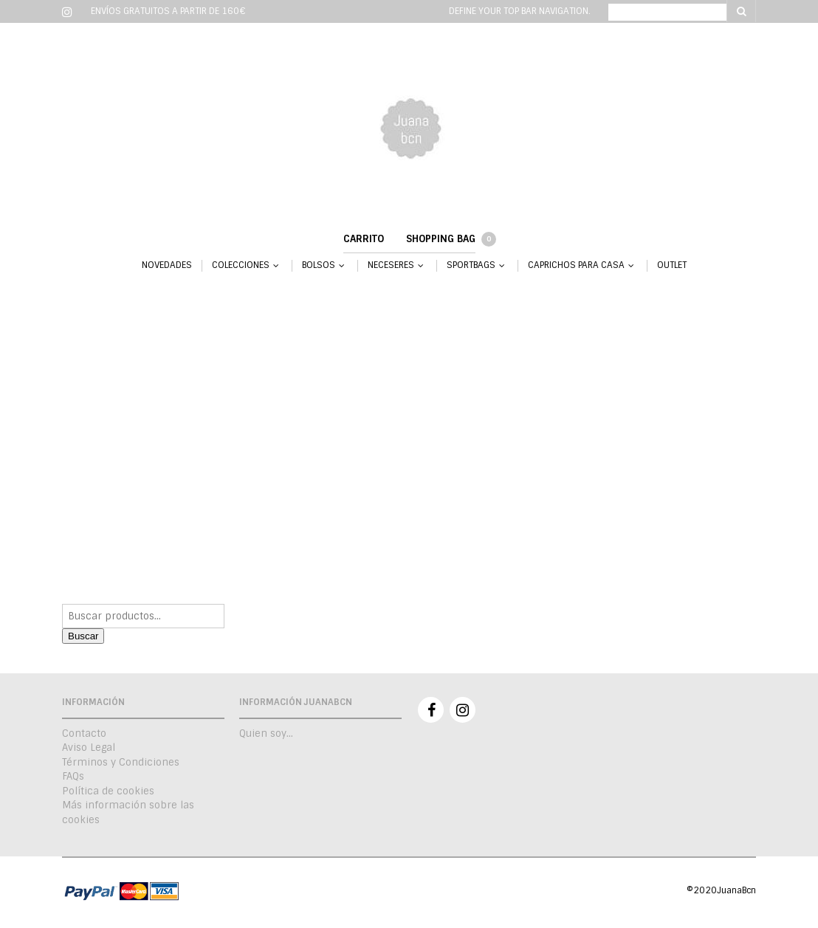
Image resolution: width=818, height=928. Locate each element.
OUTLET (672, 265)
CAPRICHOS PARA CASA (576, 265)
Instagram (462, 709)
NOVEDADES (167, 265)
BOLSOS (318, 265)
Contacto (84, 733)
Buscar (83, 636)
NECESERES (391, 265)
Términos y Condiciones (120, 762)
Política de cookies (108, 791)
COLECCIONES (240, 265)
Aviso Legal (88, 747)
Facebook (430, 709)
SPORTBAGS (471, 265)
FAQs (73, 776)
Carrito (363, 239)
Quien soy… (266, 733)
